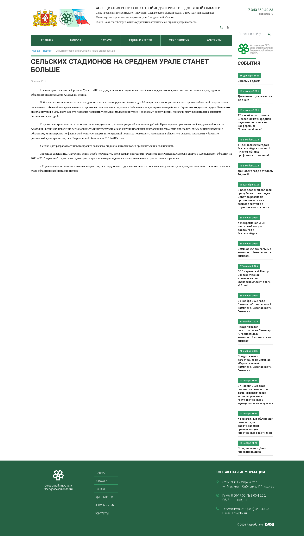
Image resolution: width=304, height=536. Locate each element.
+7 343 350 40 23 (259, 10)
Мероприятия (179, 40)
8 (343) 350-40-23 (256, 509)
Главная (47, 40)
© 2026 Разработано (250, 524)
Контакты (214, 40)
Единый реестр (140, 40)
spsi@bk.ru (266, 14)
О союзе (106, 40)
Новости (76, 40)
